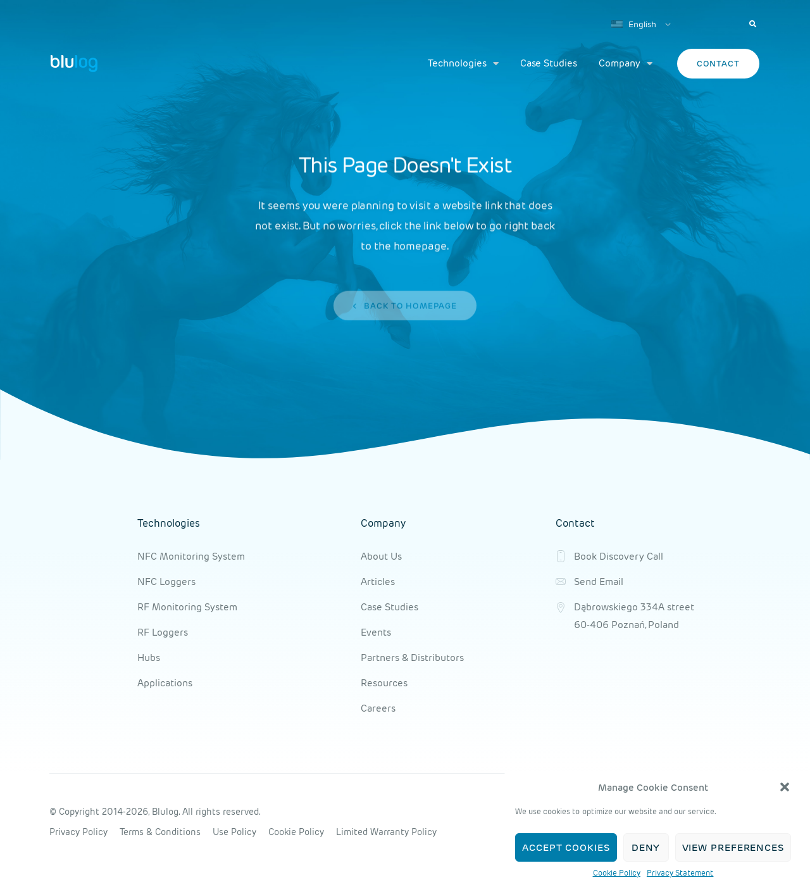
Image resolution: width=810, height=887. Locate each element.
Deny (646, 847)
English (633, 24)
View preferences (733, 847)
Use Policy (234, 832)
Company (625, 64)
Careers (378, 708)
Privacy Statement (680, 873)
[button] (784, 787)
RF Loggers (162, 632)
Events (376, 632)
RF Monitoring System (187, 607)
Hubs (148, 657)
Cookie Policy (616, 873)
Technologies (463, 64)
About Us (381, 556)
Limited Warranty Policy (386, 832)
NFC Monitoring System (191, 556)
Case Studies (548, 63)
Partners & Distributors (412, 657)
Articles (378, 582)
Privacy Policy (78, 832)
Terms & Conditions (160, 832)
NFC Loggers (166, 582)
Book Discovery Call (618, 556)
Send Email (598, 582)
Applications (164, 683)
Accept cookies (566, 847)
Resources (384, 683)
